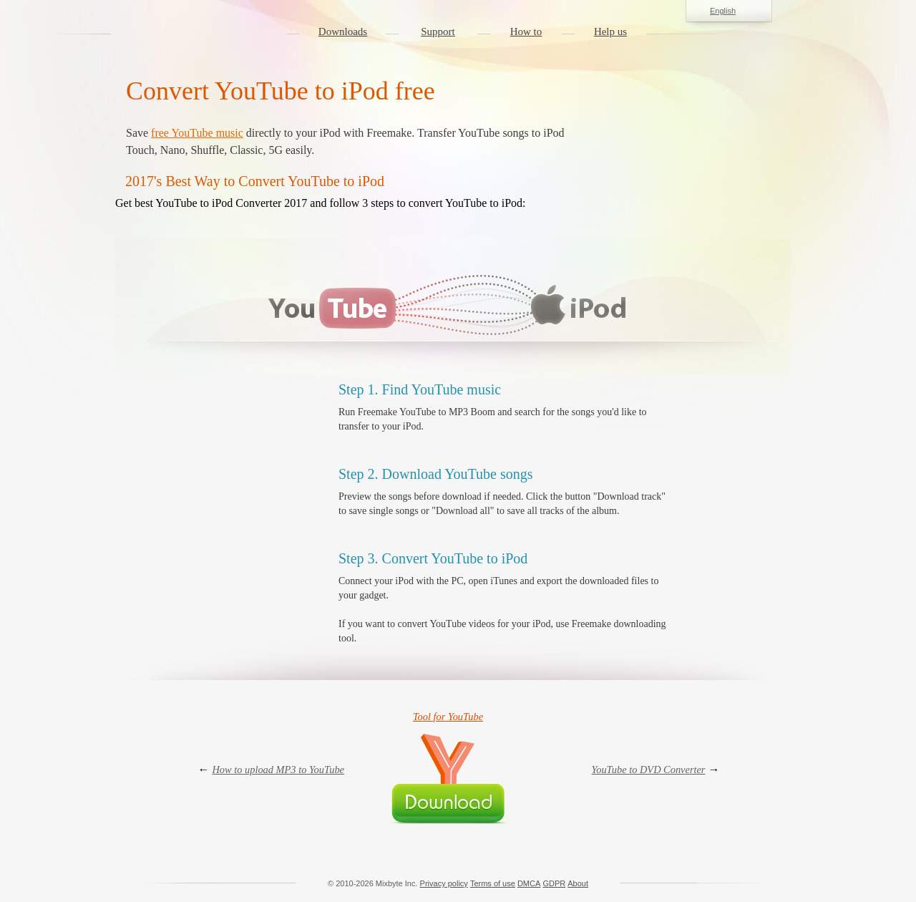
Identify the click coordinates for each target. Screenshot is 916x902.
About (577, 883)
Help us (610, 31)
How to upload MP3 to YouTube (278, 769)
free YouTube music (197, 133)
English (729, 11)
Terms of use (492, 883)
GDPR (553, 883)
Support (438, 31)
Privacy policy (444, 883)
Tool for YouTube (448, 716)
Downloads (342, 31)
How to (526, 31)
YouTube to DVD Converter (649, 769)
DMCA (528, 883)
